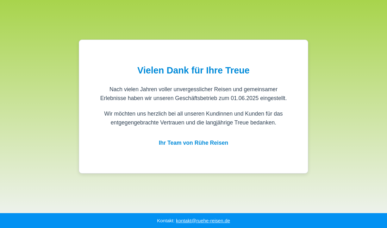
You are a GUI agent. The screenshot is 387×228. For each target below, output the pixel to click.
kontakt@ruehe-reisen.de (203, 220)
